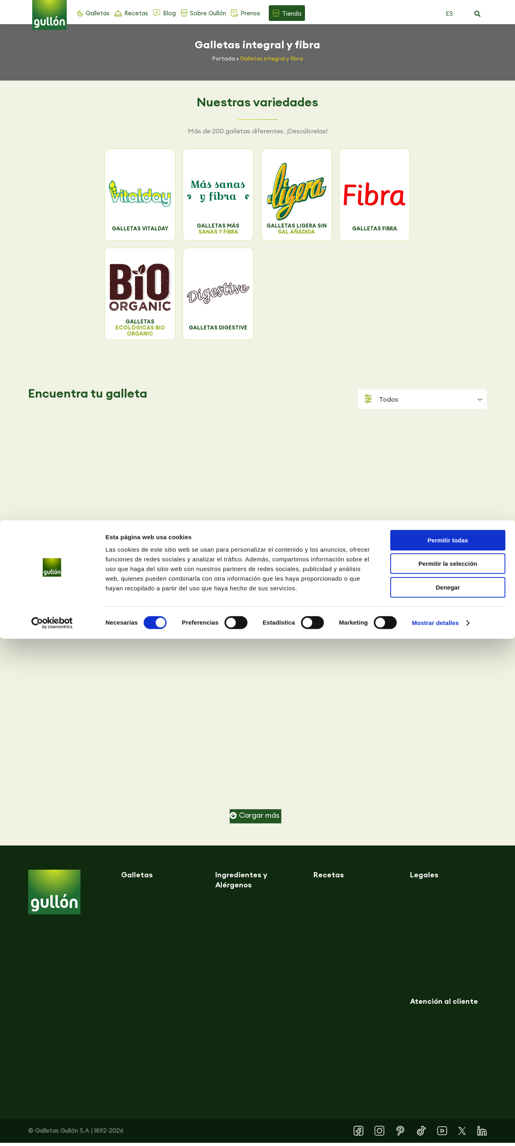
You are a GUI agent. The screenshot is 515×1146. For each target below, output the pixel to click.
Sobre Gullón (208, 13)
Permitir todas (448, 1047)
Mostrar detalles (435, 1130)
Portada (223, 58)
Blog (169, 13)
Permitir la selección (447, 1071)
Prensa (250, 13)
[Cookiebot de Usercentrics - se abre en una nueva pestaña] (52, 1130)
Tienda (291, 13)
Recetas (136, 13)
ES (449, 13)
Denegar (448, 1094)
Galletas (97, 13)
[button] (477, 14)
